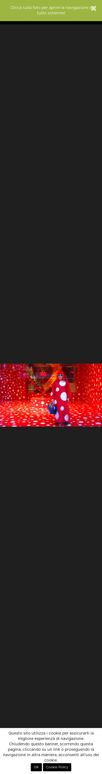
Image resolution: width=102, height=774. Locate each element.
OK (36, 767)
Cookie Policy (57, 767)
